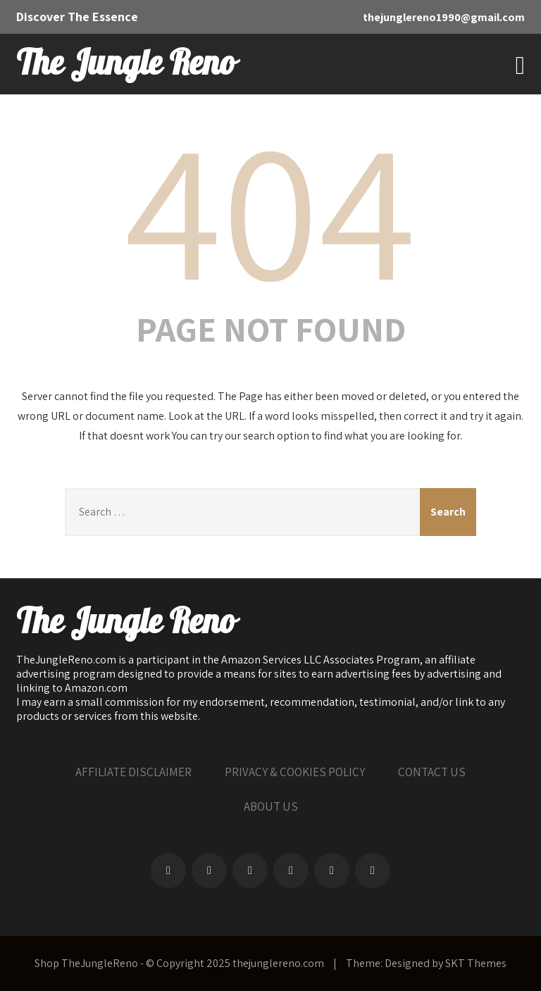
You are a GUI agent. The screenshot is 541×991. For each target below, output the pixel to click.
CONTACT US (432, 772)
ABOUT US (271, 806)
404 (270, 207)
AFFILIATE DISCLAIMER (133, 772)
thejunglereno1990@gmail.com (444, 17)
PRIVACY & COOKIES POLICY (295, 772)
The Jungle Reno (125, 64)
